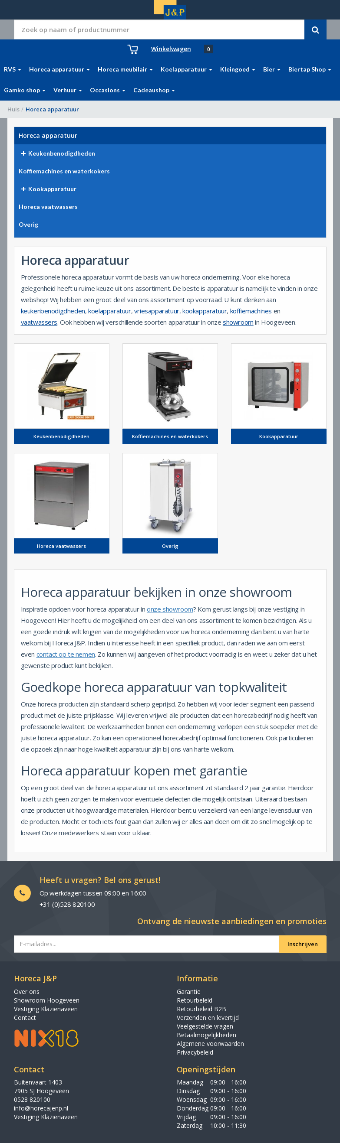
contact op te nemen (65, 654)
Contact (25, 1017)
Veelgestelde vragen (205, 1026)
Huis (13, 109)
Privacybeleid (195, 1052)
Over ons (27, 991)
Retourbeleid (194, 1000)
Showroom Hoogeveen (46, 1000)
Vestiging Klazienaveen (46, 1009)
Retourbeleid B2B (201, 1009)
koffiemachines (251, 310)
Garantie (189, 991)
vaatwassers (39, 322)
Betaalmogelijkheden (206, 1035)
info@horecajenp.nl (41, 1108)
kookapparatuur (204, 310)
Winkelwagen (171, 49)
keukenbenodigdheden (53, 310)
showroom (238, 322)
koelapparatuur (109, 310)
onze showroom (170, 609)
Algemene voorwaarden (210, 1043)
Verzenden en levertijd (208, 1017)
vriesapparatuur (156, 310)
